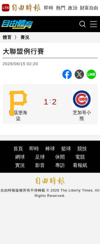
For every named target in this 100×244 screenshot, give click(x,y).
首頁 (18, 148)
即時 (48, 7)
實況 (20, 165)
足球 (40, 157)
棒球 (50, 148)
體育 (7, 37)
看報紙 (80, 165)
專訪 (60, 165)
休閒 (60, 157)
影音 (40, 165)
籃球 (66, 148)
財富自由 (89, 7)
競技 (82, 148)
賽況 (25, 37)
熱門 (60, 7)
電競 (80, 157)
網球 (20, 157)
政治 (72, 7)
